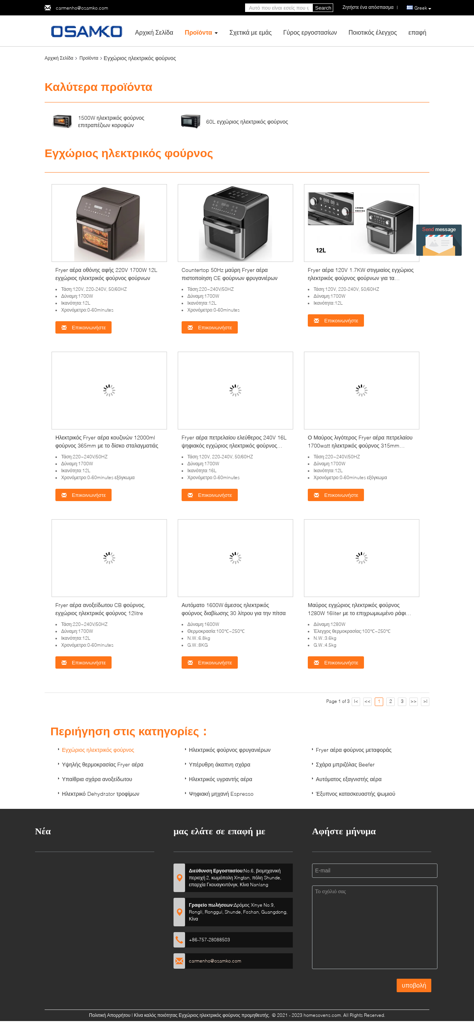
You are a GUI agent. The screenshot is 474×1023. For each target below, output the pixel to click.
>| (425, 701)
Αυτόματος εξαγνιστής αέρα (349, 779)
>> (414, 701)
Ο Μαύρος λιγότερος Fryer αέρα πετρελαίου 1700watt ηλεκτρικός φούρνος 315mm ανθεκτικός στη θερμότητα (360, 445)
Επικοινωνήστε (83, 327)
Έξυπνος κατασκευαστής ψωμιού (355, 793)
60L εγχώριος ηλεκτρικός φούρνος (247, 121)
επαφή (417, 32)
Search (323, 8)
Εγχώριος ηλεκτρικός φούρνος (98, 749)
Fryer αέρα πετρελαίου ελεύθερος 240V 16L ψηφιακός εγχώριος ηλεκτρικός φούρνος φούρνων (234, 445)
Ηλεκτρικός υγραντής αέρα (220, 779)
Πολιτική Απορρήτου (109, 1015)
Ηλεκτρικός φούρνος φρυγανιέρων (229, 749)
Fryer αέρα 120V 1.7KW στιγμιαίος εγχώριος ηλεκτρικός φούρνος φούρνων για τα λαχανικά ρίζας (361, 278)
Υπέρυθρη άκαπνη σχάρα (219, 764)
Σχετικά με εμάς (250, 32)
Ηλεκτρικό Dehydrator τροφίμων (100, 793)
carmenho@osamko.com (82, 8)
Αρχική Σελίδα (154, 32)
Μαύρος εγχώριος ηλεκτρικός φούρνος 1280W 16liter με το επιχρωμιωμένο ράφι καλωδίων (357, 613)
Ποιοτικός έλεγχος (373, 32)
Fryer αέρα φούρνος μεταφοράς (354, 749)
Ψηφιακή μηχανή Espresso (221, 793)
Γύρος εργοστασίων (310, 32)
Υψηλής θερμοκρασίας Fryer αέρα (103, 764)
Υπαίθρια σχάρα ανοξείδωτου (97, 779)
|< (356, 701)
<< (367, 701)
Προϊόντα (198, 32)
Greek (422, 8)
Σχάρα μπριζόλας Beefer (345, 764)
